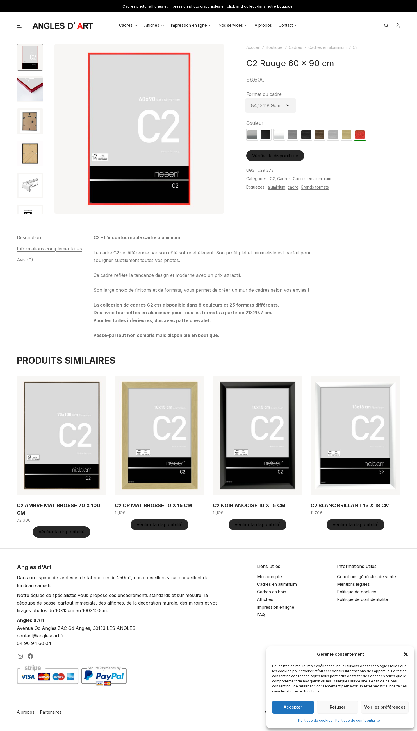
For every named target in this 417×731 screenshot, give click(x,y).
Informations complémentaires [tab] (49, 249)
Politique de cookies (315, 720)
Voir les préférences (384, 707)
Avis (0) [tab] (25, 259)
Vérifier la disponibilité (275, 156)
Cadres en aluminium (327, 47)
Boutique (274, 47)
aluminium (276, 187)
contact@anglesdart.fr (40, 636)
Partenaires (51, 712)
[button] (406, 654)
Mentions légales (353, 584)
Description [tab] (29, 237)
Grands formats (315, 187)
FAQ (261, 614)
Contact (286, 25)
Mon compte (269, 576)
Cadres (126, 25)
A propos (263, 25)
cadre (293, 187)
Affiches (151, 25)
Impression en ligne (189, 25)
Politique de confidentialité (357, 720)
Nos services (231, 25)
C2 (355, 47)
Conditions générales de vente (366, 576)
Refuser (337, 707)
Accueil (253, 47)
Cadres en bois (271, 591)
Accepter (293, 707)
